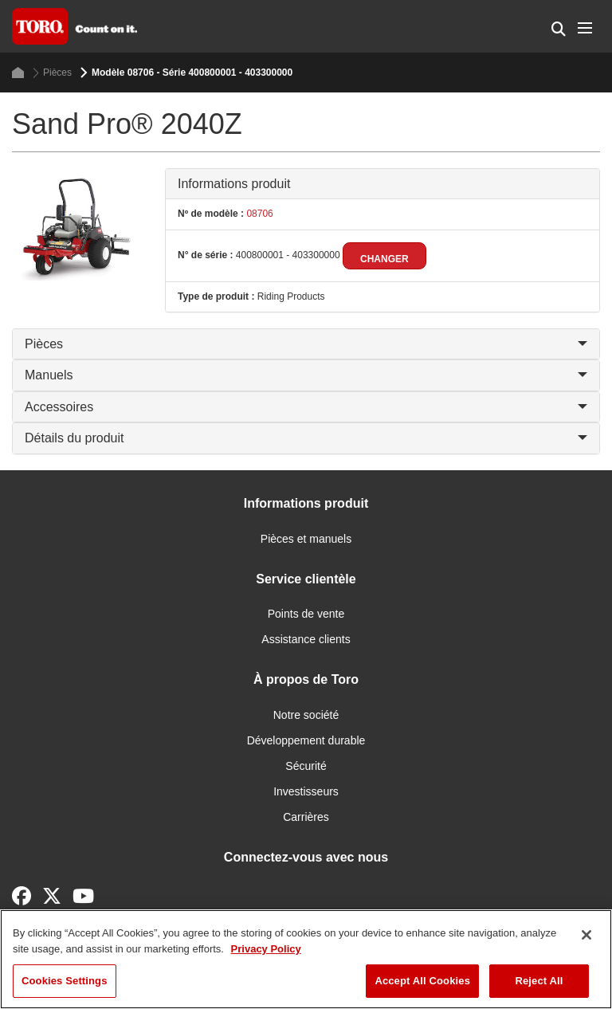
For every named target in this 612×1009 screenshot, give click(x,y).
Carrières (306, 817)
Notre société (306, 715)
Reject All (539, 981)
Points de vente (306, 613)
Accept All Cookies (422, 981)
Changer (384, 259)
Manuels (306, 375)
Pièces (52, 73)
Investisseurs (306, 791)
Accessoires (306, 407)
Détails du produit (306, 438)
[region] (306, 959)
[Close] (586, 934)
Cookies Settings (65, 981)
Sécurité (305, 766)
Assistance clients (305, 639)
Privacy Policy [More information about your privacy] (266, 949)
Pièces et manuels (306, 538)
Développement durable (306, 740)
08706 (258, 213)
